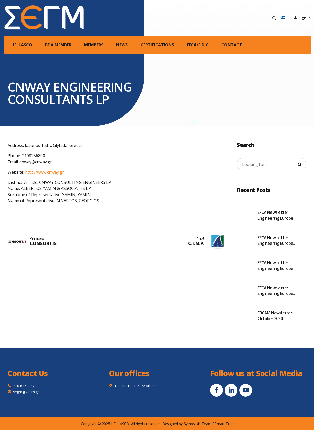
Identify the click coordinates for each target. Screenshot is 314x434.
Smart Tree (224, 423)
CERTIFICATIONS (157, 45)
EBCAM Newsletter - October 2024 (276, 315)
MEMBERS (93, 45)
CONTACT (231, 45)
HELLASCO (21, 45)
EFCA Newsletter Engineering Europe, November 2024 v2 (276, 291)
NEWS (122, 45)
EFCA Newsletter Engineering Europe (275, 215)
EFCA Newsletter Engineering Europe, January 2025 (276, 240)
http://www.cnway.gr (44, 172)
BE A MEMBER (58, 45)
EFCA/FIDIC (198, 45)
